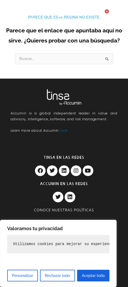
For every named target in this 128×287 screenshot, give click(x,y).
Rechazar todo (57, 275)
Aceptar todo (93, 275)
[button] (61, 14)
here (64, 130)
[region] (58, 253)
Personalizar (22, 275)
